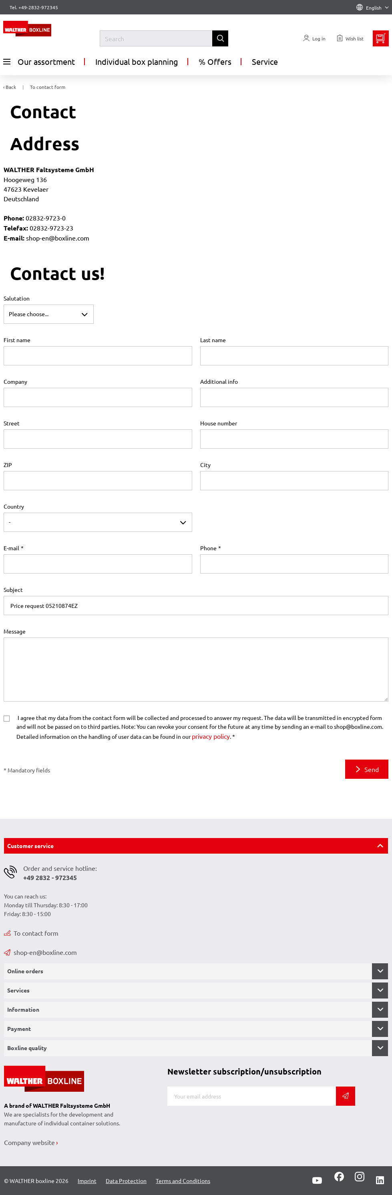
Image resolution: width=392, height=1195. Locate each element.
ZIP (8, 464)
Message (15, 631)
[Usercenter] (314, 38)
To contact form (31, 933)
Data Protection (126, 1180)
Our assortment (39, 61)
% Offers (215, 61)
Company (15, 381)
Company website (29, 1142)
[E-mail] (251, 1096)
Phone (208, 547)
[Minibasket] (381, 38)
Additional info (219, 381)
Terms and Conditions (183, 1180)
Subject (13, 589)
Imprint (87, 1180)
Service (265, 61)
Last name (213, 339)
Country (14, 506)
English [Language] (372, 7)
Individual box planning (136, 61)
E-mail (11, 547)
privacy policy (211, 736)
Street (12, 423)
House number (218, 423)
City (205, 464)
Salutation (17, 298)
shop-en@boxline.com (40, 952)
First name (17, 339)
